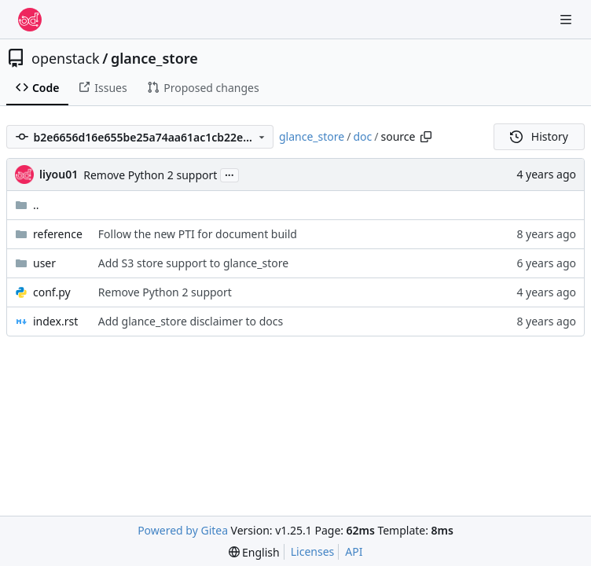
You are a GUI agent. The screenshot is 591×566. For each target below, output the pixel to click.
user (44, 262)
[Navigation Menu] (567, 19)
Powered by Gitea (183, 530)
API (353, 551)
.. (27, 204)
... (229, 173)
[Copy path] (425, 136)
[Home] (30, 20)
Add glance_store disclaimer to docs (190, 321)
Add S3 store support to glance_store (193, 262)
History (539, 136)
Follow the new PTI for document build (197, 233)
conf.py (52, 292)
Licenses (313, 551)
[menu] (254, 552)
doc (362, 136)
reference (58, 233)
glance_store (154, 58)
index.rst (55, 321)
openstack (65, 58)
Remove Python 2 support (150, 174)
